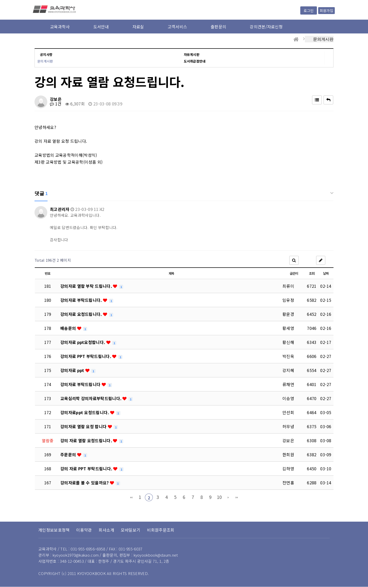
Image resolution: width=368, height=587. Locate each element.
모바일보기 (131, 530)
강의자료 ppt (72, 370)
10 (219, 497)
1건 (55, 104)
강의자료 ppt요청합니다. (83, 342)
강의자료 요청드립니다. (81, 314)
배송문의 (68, 328)
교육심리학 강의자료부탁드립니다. (91, 398)
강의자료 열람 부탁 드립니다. (86, 286)
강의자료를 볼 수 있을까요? (85, 483)
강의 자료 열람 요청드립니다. (86, 440)
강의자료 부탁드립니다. (81, 300)
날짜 (325, 273)
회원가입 (326, 10)
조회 (311, 273)
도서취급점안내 (195, 61)
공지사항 (46, 54)
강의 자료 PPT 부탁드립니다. (86, 468)
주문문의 (68, 454)
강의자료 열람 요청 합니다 (84, 426)
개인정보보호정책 (54, 530)
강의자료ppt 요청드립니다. (85, 412)
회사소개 (106, 530)
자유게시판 (192, 54)
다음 (228, 497)
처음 (131, 497)
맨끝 (237, 497)
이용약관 (84, 530)
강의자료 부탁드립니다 (81, 384)
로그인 (309, 10)
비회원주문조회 (160, 530)
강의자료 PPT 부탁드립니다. (86, 356)
